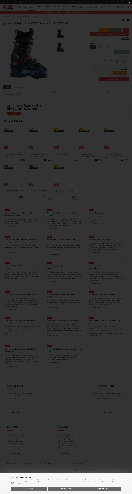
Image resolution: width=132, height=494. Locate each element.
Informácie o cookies (32, 483)
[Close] (129, 2)
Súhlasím (30, 488)
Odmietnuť (101, 488)
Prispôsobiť (66, 488)
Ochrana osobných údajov (19, 483)
